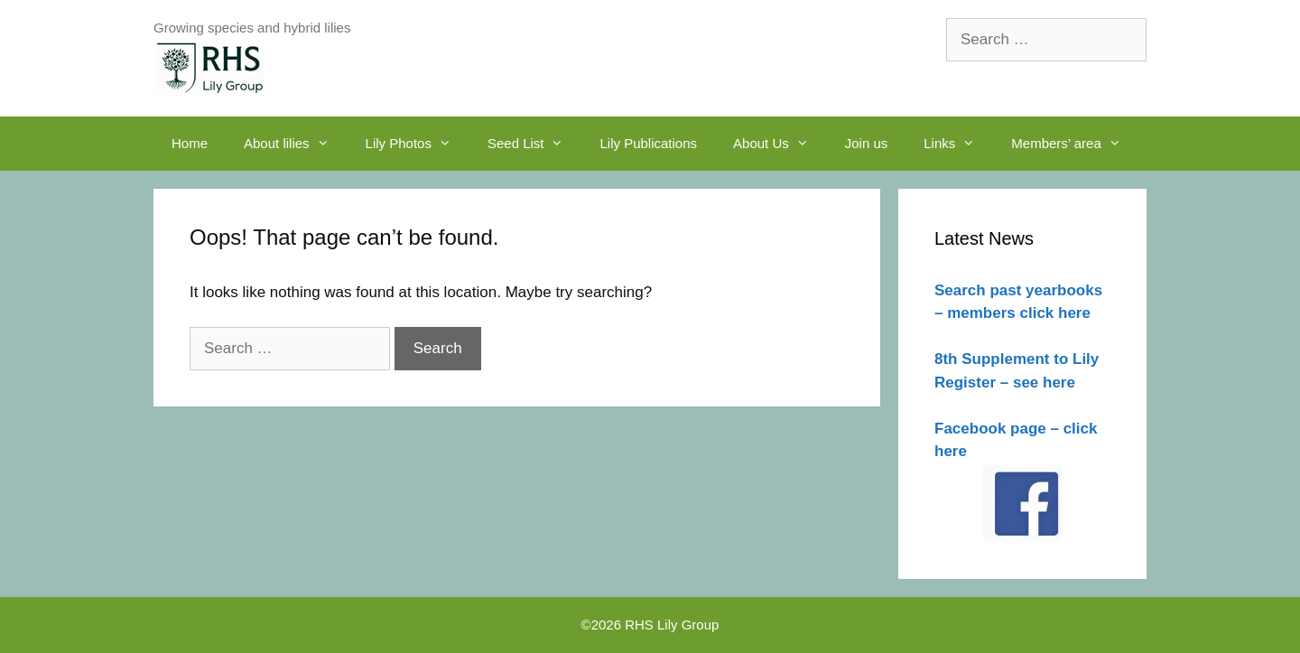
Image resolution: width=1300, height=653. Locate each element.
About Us (780, 144)
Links (958, 144)
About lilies (296, 144)
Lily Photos (417, 144)
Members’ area (1074, 144)
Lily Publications (648, 143)
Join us (866, 143)
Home (190, 143)
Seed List (535, 144)
